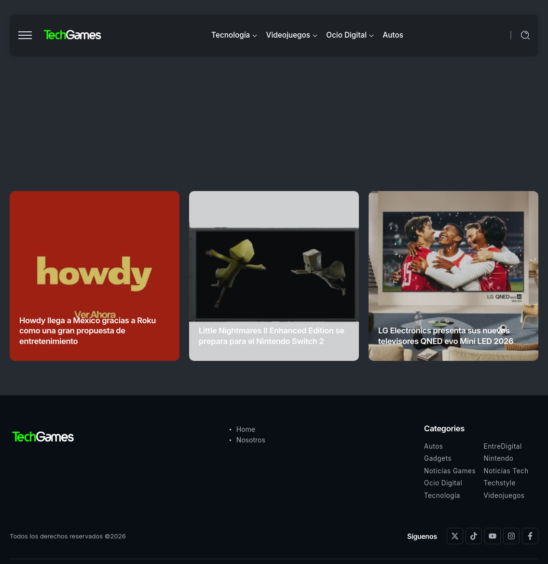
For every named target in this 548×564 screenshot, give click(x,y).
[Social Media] (455, 536)
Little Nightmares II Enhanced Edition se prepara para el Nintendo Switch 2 (271, 335)
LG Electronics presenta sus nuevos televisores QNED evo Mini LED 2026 (445, 335)
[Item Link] (94, 276)
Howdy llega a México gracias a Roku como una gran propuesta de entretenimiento (87, 331)
